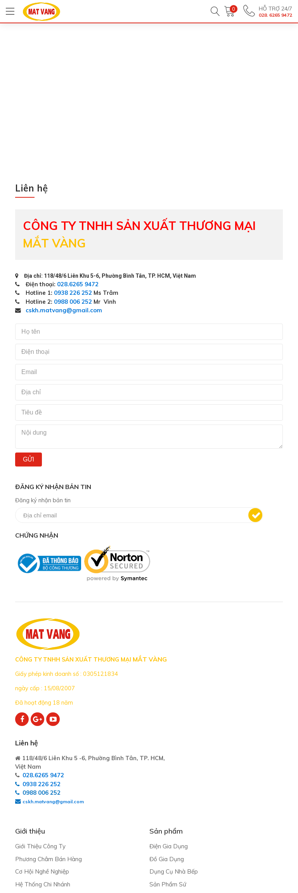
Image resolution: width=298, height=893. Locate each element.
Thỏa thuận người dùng (232, 768)
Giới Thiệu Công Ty (40, 768)
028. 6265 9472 (270, 15)
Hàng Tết (121, 844)
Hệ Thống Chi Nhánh (42, 806)
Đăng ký (250, 515)
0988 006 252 (74, 301)
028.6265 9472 (79, 284)
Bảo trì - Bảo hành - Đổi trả (237, 815)
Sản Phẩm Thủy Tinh (136, 819)
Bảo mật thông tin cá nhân (236, 827)
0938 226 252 (74, 293)
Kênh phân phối (35, 819)
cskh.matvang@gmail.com (64, 310)
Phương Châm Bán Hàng (48, 781)
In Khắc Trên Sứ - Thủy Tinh (145, 831)
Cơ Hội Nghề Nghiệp (42, 793)
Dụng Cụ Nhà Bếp (132, 793)
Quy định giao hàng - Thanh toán (238, 798)
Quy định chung (221, 781)
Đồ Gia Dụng (125, 781)
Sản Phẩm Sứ (126, 806)
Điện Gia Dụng (127, 768)
